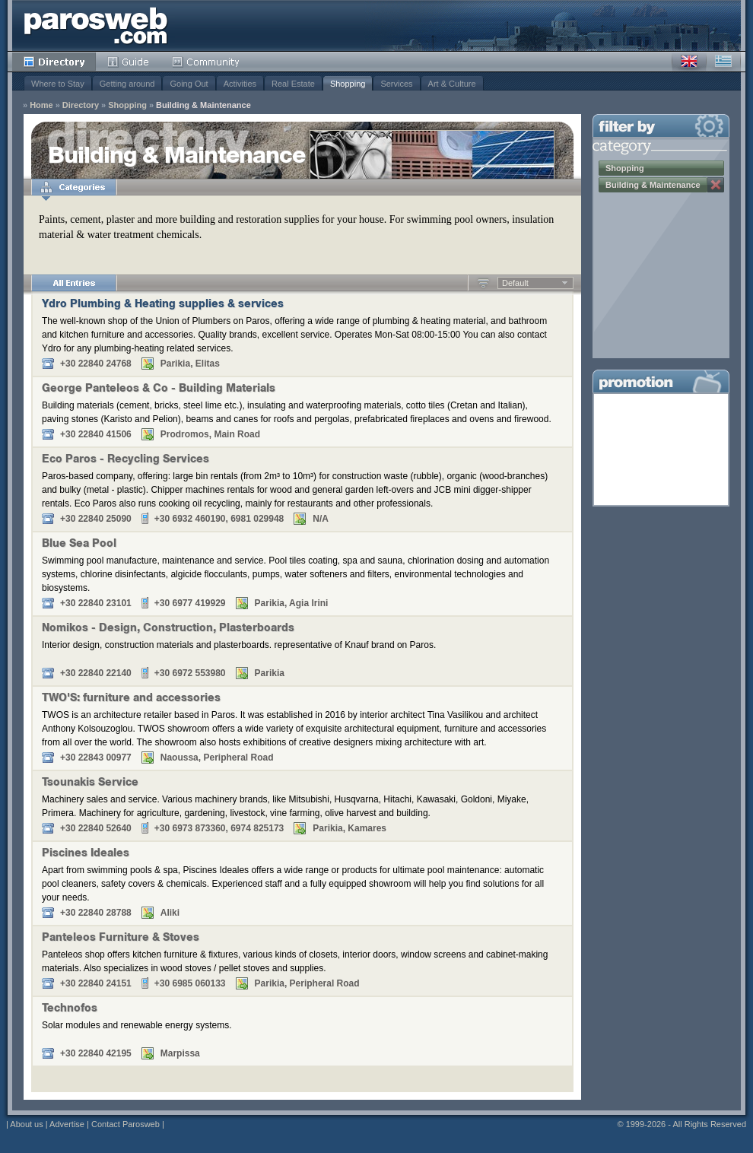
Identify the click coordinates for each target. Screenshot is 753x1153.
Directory (54, 61)
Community (206, 61)
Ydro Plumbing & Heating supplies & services (163, 305)
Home (41, 105)
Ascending (483, 283)
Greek (723, 61)
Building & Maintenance (203, 105)
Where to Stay (57, 83)
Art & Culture (452, 83)
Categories (74, 187)
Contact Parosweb (125, 1124)
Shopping (348, 83)
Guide (128, 61)
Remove (715, 184)
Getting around (127, 83)
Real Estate (293, 83)
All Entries (74, 283)
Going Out (189, 83)
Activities (240, 83)
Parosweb (96, 25)
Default (515, 282)
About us (26, 1124)
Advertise (66, 1124)
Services (396, 83)
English (689, 61)
